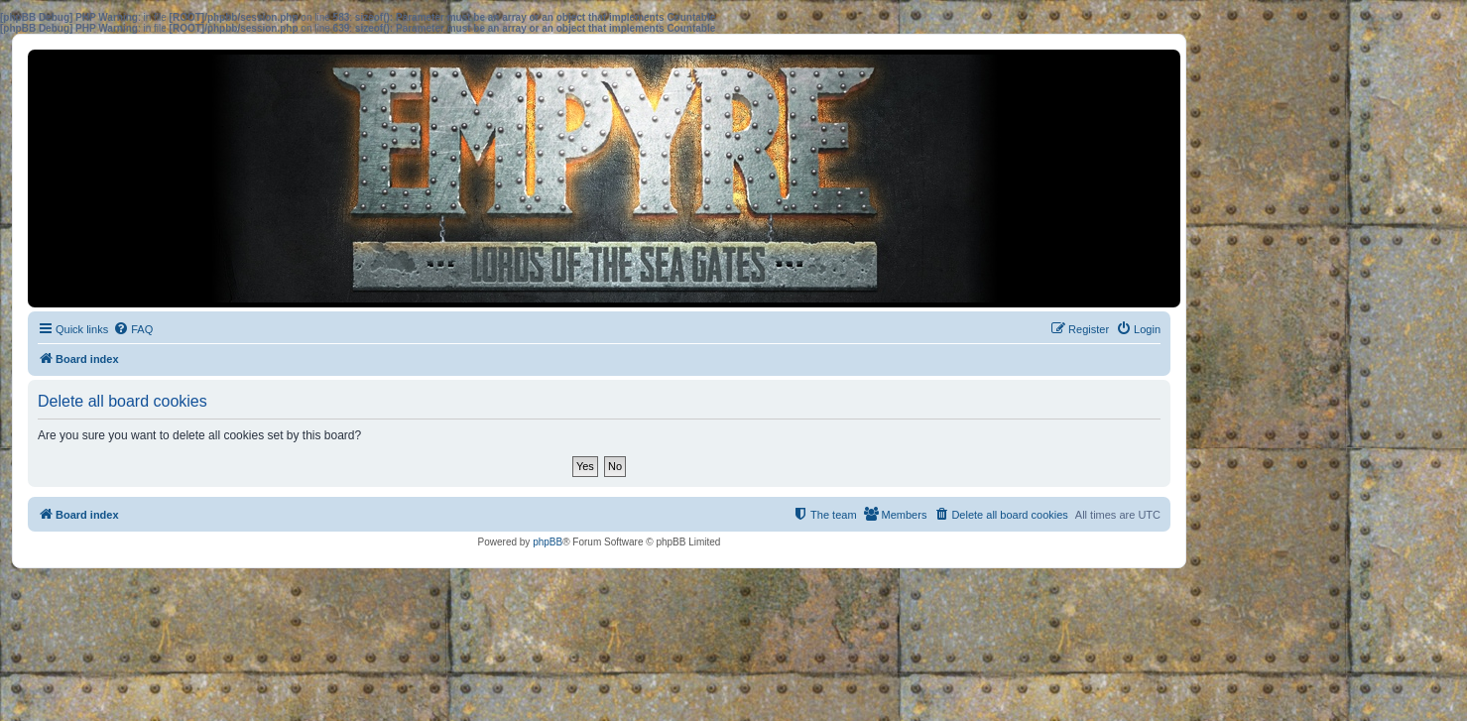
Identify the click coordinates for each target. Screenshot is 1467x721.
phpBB (547, 542)
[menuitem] (133, 329)
